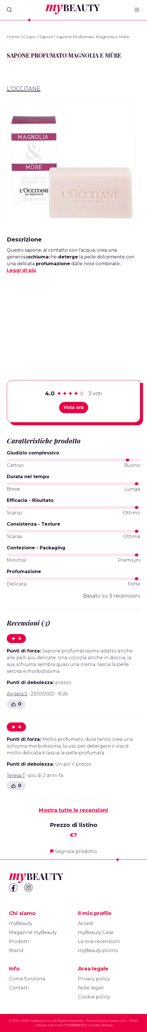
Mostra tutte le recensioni (73, 810)
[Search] (9, 9)
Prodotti (19, 941)
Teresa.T (16, 775)
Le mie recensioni (99, 941)
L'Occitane (24, 88)
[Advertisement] (73, 318)
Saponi (46, 36)
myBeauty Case (95, 932)
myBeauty (20, 923)
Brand (16, 950)
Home (13, 36)
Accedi (85, 923)
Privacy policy (94, 978)
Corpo (29, 36)
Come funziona (27, 978)
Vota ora (74, 407)
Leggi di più (21, 270)
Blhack (107, 1025)
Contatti (19, 987)
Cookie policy (94, 997)
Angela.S (17, 693)
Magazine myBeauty (33, 932)
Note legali (91, 987)
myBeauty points (98, 950)
